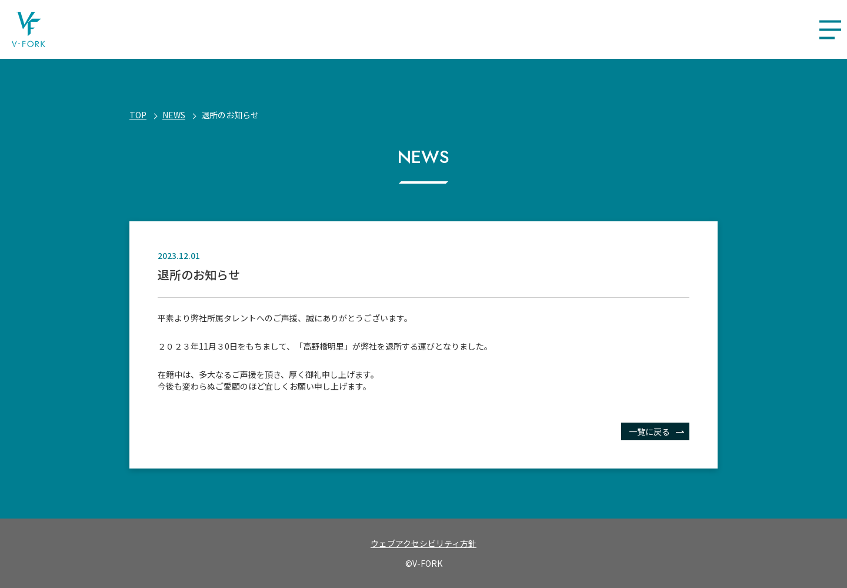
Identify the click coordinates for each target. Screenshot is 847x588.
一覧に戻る (649, 431)
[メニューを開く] (830, 30)
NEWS (173, 115)
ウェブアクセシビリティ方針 (423, 543)
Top (137, 115)
